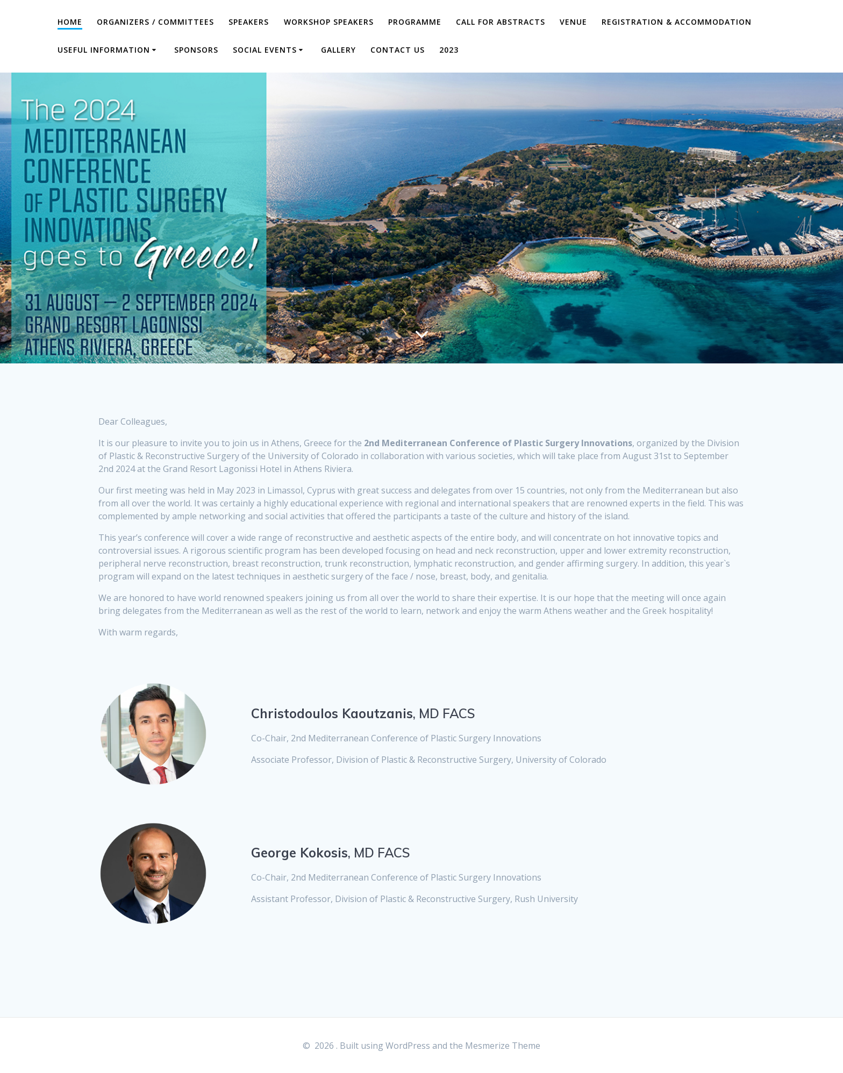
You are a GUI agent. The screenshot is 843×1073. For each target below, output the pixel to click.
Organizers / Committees (155, 22)
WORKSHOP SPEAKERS (329, 22)
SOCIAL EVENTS (265, 50)
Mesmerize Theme (502, 1045)
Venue (573, 22)
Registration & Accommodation (677, 22)
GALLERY (338, 50)
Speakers (248, 22)
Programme (414, 22)
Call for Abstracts (500, 22)
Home (70, 22)
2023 (449, 50)
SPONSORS (196, 50)
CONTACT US (397, 50)
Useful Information (104, 50)
